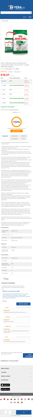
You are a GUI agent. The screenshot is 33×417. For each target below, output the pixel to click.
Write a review (17, 71)
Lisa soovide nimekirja (16, 415)
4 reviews (10, 71)
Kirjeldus (5, 136)
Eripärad (23, 136)
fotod (23, 139)
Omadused (14, 136)
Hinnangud (14, 139)
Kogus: (8, 413)
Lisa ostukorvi (23, 412)
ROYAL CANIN (9, 69)
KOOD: (14, 69)
